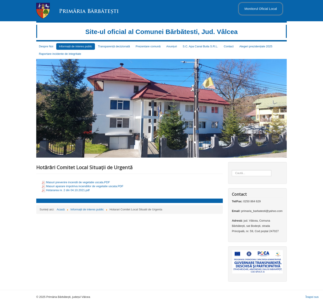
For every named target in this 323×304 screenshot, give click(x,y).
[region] (161, 108)
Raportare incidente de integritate (60, 53)
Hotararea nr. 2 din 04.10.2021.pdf (68, 190)
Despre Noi (46, 46)
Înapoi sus (312, 297)
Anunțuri (171, 46)
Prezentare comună (148, 46)
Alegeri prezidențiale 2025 (255, 46)
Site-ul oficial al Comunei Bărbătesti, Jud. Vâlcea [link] (161, 31)
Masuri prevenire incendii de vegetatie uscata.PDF (78, 182)
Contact (229, 46)
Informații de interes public (75, 46)
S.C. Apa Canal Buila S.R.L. (200, 46)
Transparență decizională (114, 46)
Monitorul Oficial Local (260, 9)
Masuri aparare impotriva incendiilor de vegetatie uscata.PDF (84, 186)
